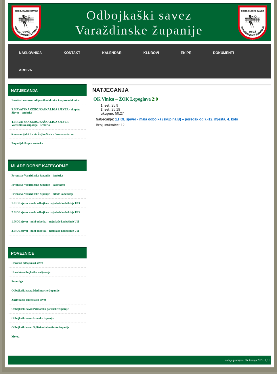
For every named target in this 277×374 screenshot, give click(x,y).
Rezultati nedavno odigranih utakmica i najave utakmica (45, 100)
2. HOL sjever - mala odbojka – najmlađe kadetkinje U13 (46, 212)
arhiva (25, 70)
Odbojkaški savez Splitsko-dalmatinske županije (40, 327)
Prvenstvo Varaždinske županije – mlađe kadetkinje (42, 193)
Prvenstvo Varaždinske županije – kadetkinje (38, 184)
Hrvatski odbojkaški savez (27, 262)
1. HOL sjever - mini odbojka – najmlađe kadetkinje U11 (45, 221)
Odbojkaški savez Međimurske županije (36, 290)
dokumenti (223, 53)
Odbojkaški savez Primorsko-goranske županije (40, 308)
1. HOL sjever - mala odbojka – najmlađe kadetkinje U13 (46, 203)
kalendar (111, 53)
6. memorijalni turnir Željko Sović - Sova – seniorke (43, 134)
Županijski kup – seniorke (27, 143)
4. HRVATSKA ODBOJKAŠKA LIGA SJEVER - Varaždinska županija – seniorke (41, 123)
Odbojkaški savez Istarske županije (33, 318)
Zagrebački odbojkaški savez (29, 299)
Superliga (17, 281)
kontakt (72, 53)
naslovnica (30, 53)
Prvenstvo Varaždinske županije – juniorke (37, 175)
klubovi (151, 53)
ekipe (186, 53)
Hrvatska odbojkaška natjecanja (31, 272)
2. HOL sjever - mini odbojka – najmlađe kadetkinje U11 (45, 230)
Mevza (16, 336)
